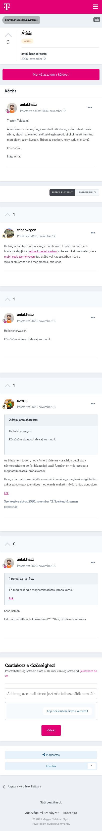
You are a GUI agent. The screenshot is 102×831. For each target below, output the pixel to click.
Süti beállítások (51, 802)
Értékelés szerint (62, 192)
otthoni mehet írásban (43, 251)
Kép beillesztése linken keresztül (67, 711)
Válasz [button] (51, 730)
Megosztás (51, 755)
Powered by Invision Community (51, 823)
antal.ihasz (28, 54)
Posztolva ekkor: (43, 111)
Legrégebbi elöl (87, 192)
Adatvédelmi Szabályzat (42, 813)
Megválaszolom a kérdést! (51, 75)
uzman (22, 401)
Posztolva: (36, 236)
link (6, 493)
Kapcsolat (70, 813)
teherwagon (26, 230)
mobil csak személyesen (19, 256)
